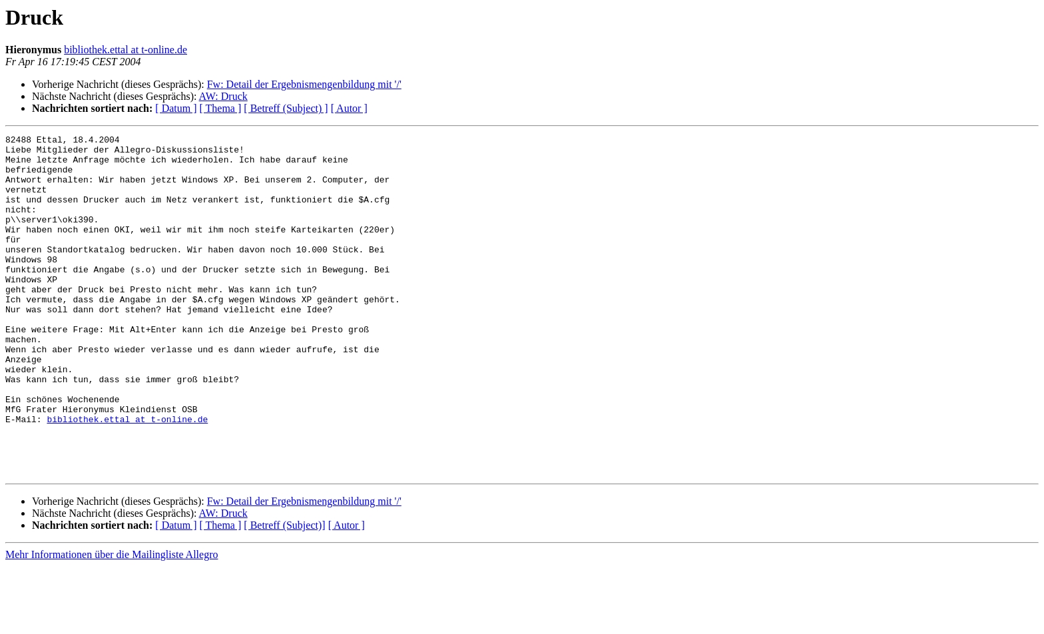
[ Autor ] (349, 108)
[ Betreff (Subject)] (284, 593)
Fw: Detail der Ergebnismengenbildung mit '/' (304, 84)
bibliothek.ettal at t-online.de (125, 49)
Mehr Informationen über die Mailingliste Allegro (111, 622)
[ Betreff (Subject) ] (286, 108)
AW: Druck (223, 96)
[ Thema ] (221, 108)
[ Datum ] (175, 108)
